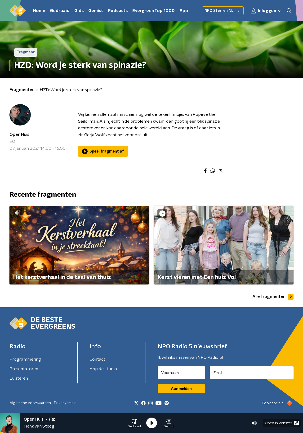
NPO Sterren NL (223, 10)
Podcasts (118, 11)
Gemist (95, 11)
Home (39, 11)
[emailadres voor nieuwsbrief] (252, 372)
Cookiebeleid (273, 403)
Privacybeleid (65, 403)
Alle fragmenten (273, 297)
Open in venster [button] (282, 423)
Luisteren (18, 378)
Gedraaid (60, 11)
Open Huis (19, 135)
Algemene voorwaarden (30, 403)
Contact (97, 359)
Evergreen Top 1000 (153, 11)
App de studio (103, 369)
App (183, 11)
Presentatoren (23, 369)
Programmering (25, 359)
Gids (79, 11)
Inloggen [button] (266, 11)
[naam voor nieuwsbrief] (181, 372)
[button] (134, 423)
